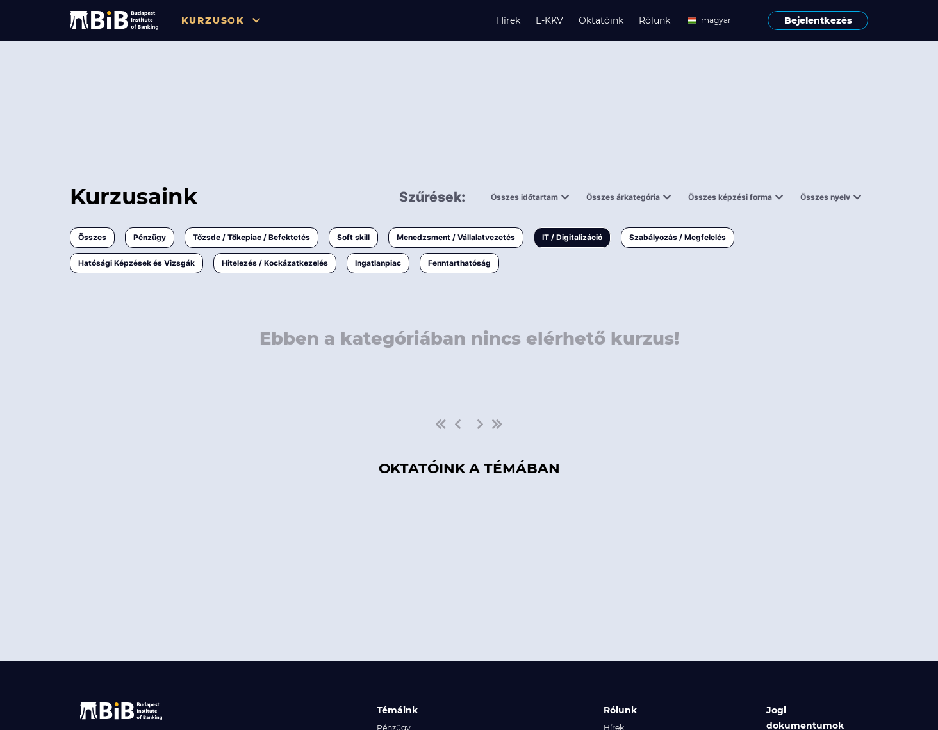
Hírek (508, 20)
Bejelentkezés (818, 20)
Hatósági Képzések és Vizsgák (136, 263)
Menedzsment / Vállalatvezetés (456, 237)
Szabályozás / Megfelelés (677, 237)
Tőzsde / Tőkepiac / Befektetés (251, 237)
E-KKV (549, 20)
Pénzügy (149, 237)
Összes (92, 237)
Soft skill (353, 237)
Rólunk (654, 20)
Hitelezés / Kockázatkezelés (275, 263)
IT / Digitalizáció (572, 237)
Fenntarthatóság (459, 263)
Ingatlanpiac (378, 263)
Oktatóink (601, 20)
